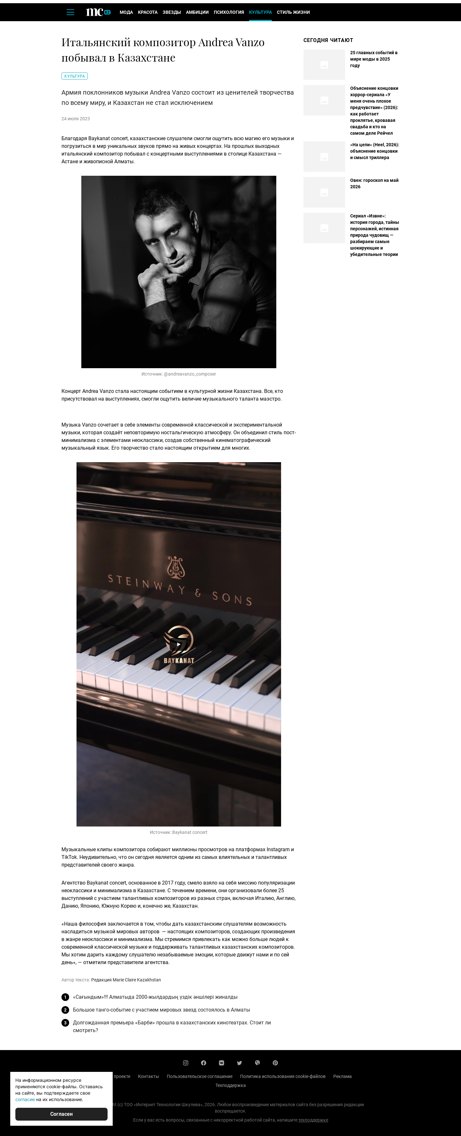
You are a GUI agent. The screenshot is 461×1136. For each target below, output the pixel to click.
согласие (25, 1099)
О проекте (119, 1076)
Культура (260, 12)
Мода (126, 12)
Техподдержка (230, 1085)
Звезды (172, 12)
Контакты (148, 1076)
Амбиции (197, 12)
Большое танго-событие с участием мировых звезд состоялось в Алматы (161, 1010)
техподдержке (313, 1120)
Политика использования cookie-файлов (283, 1076)
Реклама (342, 1076)
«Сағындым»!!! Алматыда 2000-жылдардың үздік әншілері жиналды (155, 997)
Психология (229, 12)
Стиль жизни (293, 12)
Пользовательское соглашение (199, 1076)
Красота (148, 12)
